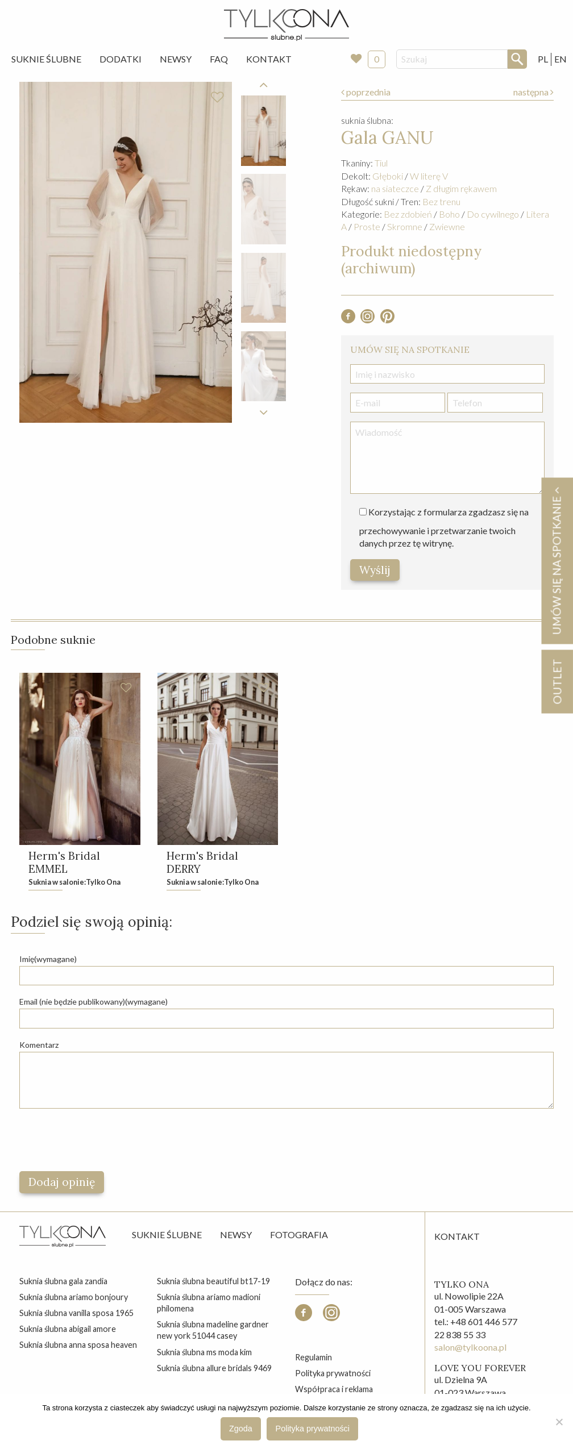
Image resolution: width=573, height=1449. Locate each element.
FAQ (219, 58)
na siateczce (395, 188)
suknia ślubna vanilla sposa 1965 (76, 1314)
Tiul (381, 162)
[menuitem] (46, 59)
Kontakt (269, 58)
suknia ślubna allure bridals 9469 (214, 1370)
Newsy (176, 58)
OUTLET (556, 681)
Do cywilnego (493, 214)
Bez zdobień (408, 214)
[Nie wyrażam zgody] (558, 1421)
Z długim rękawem (461, 188)
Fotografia (299, 1236)
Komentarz (39, 1046)
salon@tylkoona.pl (470, 1348)
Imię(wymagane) (48, 960)
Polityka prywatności (333, 1375)
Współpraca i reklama (334, 1391)
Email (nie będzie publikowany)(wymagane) (93, 1003)
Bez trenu (441, 201)
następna (533, 91)
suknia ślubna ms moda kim (204, 1353)
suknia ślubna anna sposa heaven (78, 1346)
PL (543, 58)
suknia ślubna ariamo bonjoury (73, 1299)
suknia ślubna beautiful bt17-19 (213, 1283)
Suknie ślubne (167, 1236)
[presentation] (105, 1141)
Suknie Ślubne (46, 58)
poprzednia (366, 91)
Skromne (404, 226)
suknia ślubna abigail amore (67, 1330)
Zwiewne (447, 226)
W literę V (429, 175)
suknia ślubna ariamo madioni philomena (208, 1304)
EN (560, 58)
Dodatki (120, 58)
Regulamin (313, 1359)
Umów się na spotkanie (556, 560)
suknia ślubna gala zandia (63, 1283)
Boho (449, 214)
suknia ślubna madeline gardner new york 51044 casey (213, 1331)
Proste (367, 226)
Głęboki (387, 175)
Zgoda (240, 1428)
